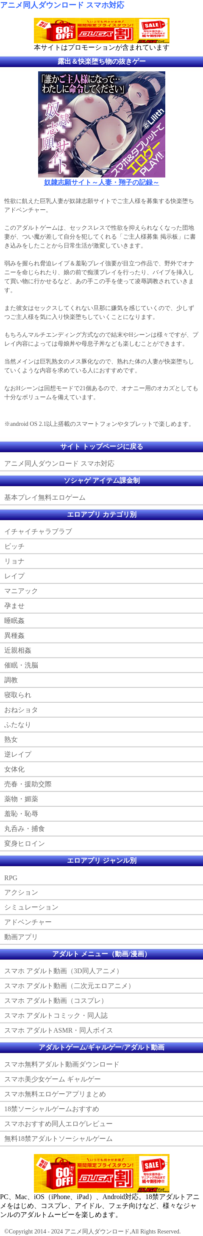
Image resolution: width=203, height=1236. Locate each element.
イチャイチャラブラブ (38, 531)
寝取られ (17, 694)
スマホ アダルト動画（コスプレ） (56, 1000)
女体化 (14, 769)
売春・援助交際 (28, 784)
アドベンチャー (28, 922)
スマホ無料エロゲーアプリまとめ (55, 1094)
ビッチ (14, 546)
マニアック (21, 590)
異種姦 (14, 635)
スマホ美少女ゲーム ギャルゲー (52, 1079)
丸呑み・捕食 (24, 828)
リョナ (14, 561)
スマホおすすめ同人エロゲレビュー (58, 1123)
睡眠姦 (14, 620)
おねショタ (21, 709)
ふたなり (17, 724)
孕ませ (14, 605)
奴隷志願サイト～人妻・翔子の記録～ (101, 182)
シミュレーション (31, 907)
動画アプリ (21, 936)
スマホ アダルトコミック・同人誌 (56, 1015)
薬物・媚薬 (21, 798)
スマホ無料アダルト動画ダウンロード (62, 1064)
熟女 (11, 739)
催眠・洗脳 (21, 665)
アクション (21, 892)
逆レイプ (17, 754)
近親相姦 (17, 650)
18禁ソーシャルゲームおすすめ (51, 1108)
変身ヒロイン (24, 843)
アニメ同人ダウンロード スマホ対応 (62, 5)
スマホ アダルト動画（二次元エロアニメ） (69, 985)
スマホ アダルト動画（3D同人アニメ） (63, 970)
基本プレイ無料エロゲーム (45, 497)
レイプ (14, 576)
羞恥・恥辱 (21, 813)
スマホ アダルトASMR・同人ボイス (58, 1030)
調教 (11, 680)
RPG (10, 877)
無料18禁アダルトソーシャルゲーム (58, 1138)
